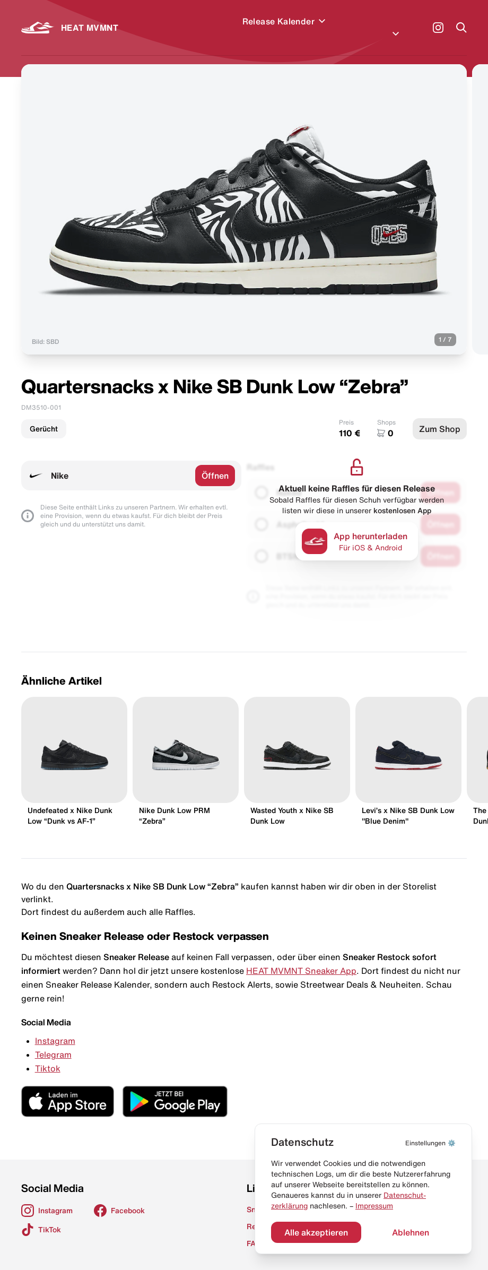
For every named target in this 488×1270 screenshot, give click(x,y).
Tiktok (47, 1055)
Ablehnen (410, 1232)
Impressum (374, 1205)
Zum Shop (439, 416)
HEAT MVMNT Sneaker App (301, 958)
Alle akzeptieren (316, 1232)
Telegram (53, 1042)
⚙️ (430, 1142)
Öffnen (215, 463)
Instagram (55, 1028)
